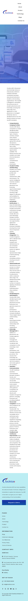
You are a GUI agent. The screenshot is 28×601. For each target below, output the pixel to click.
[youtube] (10, 588)
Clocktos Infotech (17, 594)
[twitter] (5, 588)
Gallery (6, 572)
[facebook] (2, 588)
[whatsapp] (16, 588)
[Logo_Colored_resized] (8, 10)
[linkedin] (13, 588)
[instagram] (8, 588)
